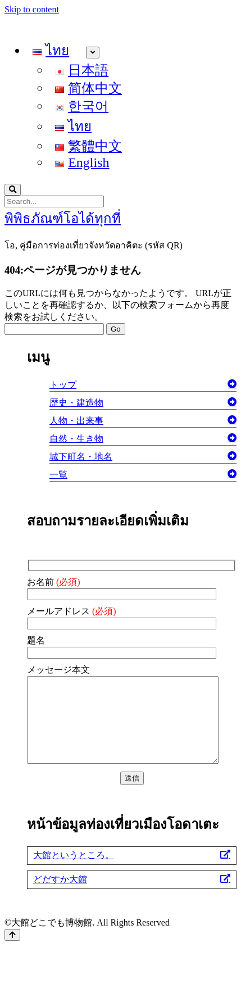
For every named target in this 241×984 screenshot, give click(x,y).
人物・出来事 (76, 420)
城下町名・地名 (80, 456)
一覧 (58, 474)
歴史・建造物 (76, 402)
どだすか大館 (60, 896)
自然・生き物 (76, 438)
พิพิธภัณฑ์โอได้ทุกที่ (62, 218)
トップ (62, 384)
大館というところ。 (73, 872)
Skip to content (31, 9)
